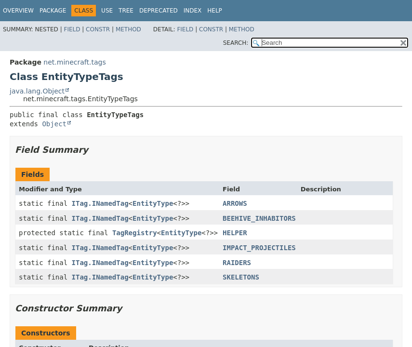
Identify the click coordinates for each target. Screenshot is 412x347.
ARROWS (235, 203)
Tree (126, 10)
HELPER (235, 233)
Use (107, 10)
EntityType (153, 203)
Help (214, 10)
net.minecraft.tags (74, 62)
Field (72, 29)
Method (128, 29)
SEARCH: (236, 43)
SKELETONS (241, 277)
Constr (98, 29)
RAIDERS (237, 263)
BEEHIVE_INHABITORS (259, 218)
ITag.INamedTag (100, 203)
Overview (18, 10)
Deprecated (158, 10)
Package (53, 10)
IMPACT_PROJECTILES (259, 248)
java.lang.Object (37, 91)
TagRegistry (134, 233)
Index (193, 10)
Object (54, 124)
